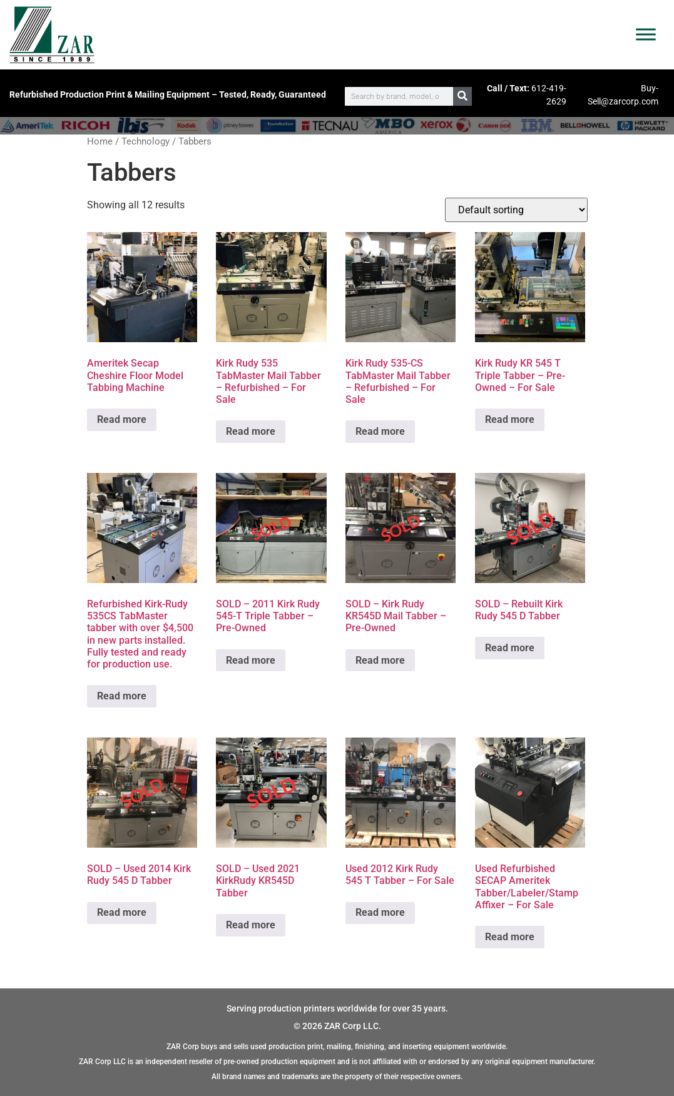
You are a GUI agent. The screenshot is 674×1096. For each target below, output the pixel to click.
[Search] (462, 96)
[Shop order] (516, 210)
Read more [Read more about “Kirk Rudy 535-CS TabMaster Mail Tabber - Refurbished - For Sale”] (380, 431)
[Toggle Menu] (646, 35)
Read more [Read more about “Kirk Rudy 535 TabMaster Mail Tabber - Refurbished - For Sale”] (250, 431)
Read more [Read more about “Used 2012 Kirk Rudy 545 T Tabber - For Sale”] (380, 912)
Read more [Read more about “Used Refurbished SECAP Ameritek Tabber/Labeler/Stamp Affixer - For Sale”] (509, 937)
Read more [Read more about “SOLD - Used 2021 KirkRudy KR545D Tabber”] (250, 925)
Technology (145, 141)
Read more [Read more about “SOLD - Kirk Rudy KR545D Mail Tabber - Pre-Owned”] (380, 660)
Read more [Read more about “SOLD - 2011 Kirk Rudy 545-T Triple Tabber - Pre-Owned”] (250, 660)
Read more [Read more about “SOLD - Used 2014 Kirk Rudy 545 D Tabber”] (121, 912)
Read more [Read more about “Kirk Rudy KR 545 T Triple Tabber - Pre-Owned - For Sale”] (509, 419)
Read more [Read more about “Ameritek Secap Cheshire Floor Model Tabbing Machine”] (121, 419)
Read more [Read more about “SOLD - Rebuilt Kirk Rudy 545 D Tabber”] (509, 648)
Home (100, 141)
